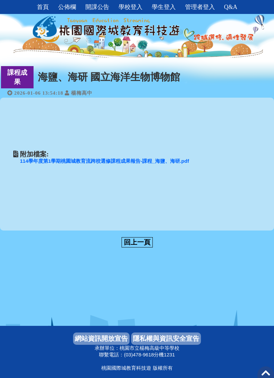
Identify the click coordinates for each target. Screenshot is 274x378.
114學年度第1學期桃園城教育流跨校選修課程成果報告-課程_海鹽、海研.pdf (104, 161)
